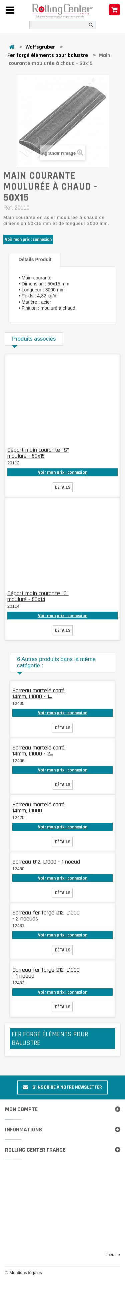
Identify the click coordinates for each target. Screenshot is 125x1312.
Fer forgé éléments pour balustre (47, 55)
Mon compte (21, 1109)
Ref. (8, 208)
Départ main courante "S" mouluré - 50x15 (38, 453)
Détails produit (35, 259)
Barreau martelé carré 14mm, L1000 (38, 807)
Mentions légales (25, 1272)
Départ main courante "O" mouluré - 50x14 (38, 596)
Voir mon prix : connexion (28, 239)
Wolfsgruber (40, 47)
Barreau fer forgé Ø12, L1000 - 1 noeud (46, 973)
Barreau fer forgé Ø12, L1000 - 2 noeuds (46, 915)
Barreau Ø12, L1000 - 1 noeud (46, 862)
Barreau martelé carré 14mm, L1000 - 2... (38, 750)
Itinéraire (112, 1254)
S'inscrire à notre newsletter (62, 1087)
